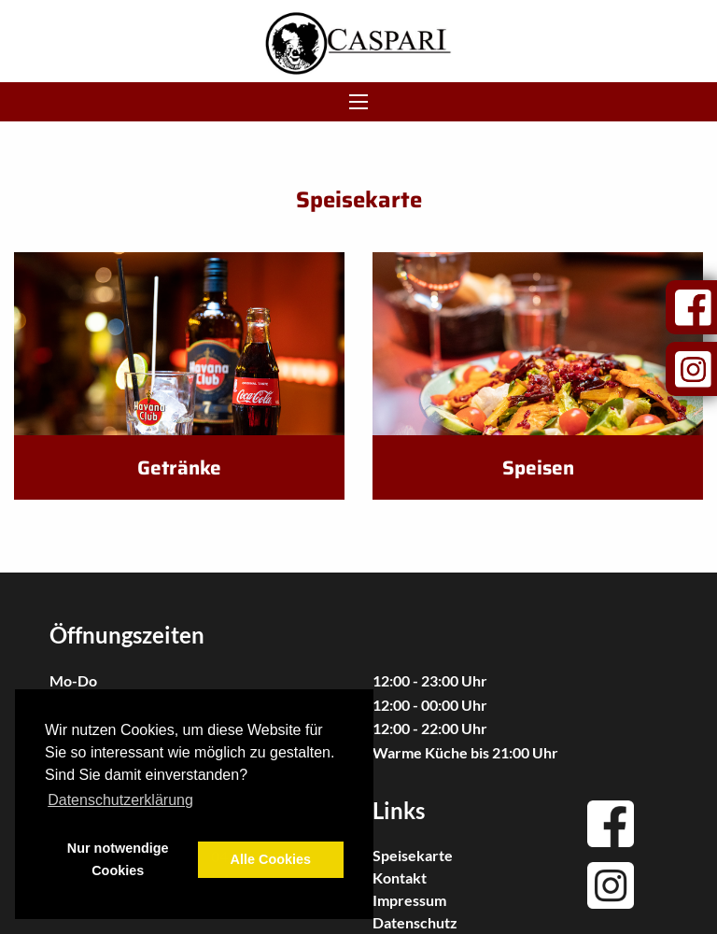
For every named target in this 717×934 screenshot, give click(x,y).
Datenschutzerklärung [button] (120, 800)
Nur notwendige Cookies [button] (118, 859)
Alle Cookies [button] (271, 859)
